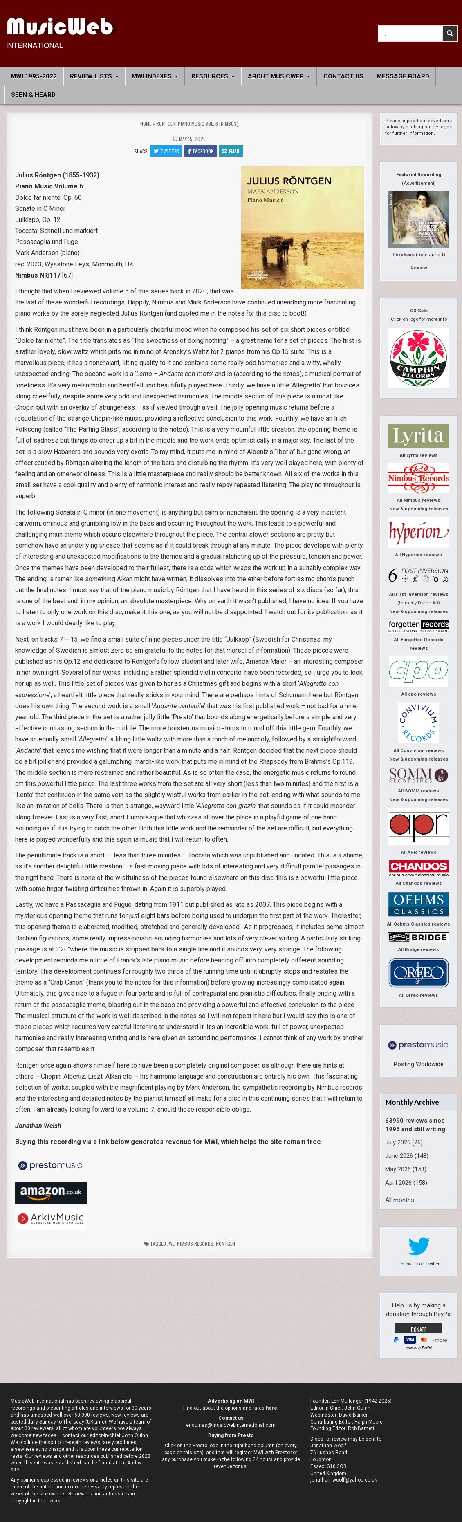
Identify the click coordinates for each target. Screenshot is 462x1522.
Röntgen (225, 1243)
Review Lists (91, 76)
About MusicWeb (276, 76)
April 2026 (398, 1182)
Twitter (166, 151)
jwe (171, 1243)
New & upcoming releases (419, 509)
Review (418, 268)
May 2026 (398, 1169)
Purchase (403, 254)
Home (145, 123)
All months (399, 1200)
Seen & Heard (33, 94)
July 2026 (397, 1142)
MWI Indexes (152, 76)
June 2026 (399, 1155)
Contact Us (343, 76)
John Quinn (357, 1408)
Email (231, 151)
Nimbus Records (195, 1243)
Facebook (200, 151)
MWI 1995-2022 (34, 76)
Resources (209, 76)
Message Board (403, 76)
